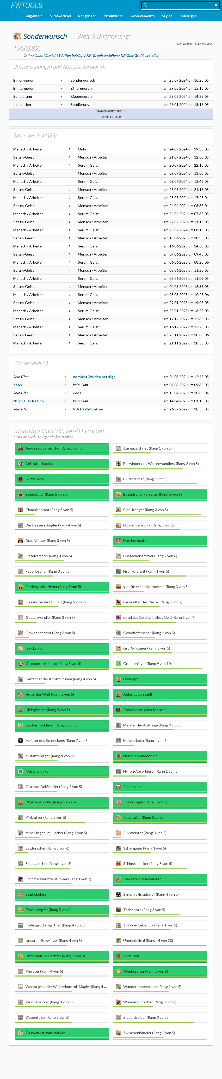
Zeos (17, 385)
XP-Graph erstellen (102, 55)
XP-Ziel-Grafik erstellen (139, 55)
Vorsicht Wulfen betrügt (94, 376)
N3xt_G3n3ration (28, 401)
